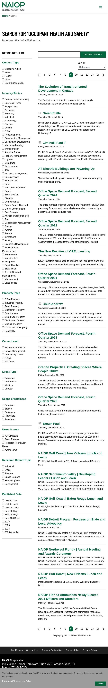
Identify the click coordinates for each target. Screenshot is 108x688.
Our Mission (17, 650)
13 (92, 75)
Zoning (7, 226)
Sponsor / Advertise (52, 650)
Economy (8, 113)
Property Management (14, 156)
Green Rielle (49, 113)
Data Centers (10, 313)
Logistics (8, 159)
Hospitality (8, 331)
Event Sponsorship (13, 83)
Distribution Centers (13, 320)
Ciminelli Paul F (52, 143)
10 (76, 75)
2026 (7, 521)
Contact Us (32, 650)
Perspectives (10, 106)
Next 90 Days (11, 514)
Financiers (8, 416)
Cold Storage (10, 212)
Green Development (13, 209)
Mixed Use (8, 163)
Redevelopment (11, 135)
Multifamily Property (13, 310)
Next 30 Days (11, 511)
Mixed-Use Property (13, 317)
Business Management (15, 173)
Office (6, 131)
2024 (7, 529)
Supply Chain (10, 180)
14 (97, 75)
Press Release (10, 439)
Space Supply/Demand (15, 205)
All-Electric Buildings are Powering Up (66, 168)
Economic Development (15, 244)
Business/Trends (11, 103)
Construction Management (16, 138)
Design (7, 127)
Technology (9, 120)
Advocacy (8, 110)
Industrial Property (12, 303)
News (6, 72)
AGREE (100, 684)
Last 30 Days (11, 500)
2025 (7, 525)
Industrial (8, 117)
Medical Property (12, 324)
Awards (7, 230)
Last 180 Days (12, 507)
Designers (8, 412)
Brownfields (9, 269)
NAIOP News (10, 436)
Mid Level (8, 361)
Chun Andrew (50, 304)
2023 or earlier (12, 532)
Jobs (5, 170)
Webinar (7, 385)
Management (10, 279)
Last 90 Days (11, 504)
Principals (8, 405)
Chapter (7, 389)
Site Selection (10, 194)
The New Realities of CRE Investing (64, 251)
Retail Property (11, 306)
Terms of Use (72, 650)
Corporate (8, 378)
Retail (6, 184)
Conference (9, 381)
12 (87, 75)
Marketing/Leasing (12, 145)
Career (7, 191)
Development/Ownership (15, 99)
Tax (5, 219)
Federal (7, 233)
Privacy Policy (90, 650)
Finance (7, 124)
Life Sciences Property (14, 327)
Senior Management (13, 351)
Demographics (10, 202)
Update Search (93, 54)
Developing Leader (13, 354)
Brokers (7, 409)
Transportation (10, 149)
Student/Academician (14, 347)
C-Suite (7, 358)
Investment (9, 237)
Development (10, 484)
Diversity (7, 198)
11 (81, 75)
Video (6, 79)
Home (5, 16)
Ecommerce (9, 254)
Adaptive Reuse (11, 152)
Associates (8, 419)
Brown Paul (49, 423)
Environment (9, 166)
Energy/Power (10, 177)
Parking (7, 240)
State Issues (9, 283)
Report (6, 76)
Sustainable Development (16, 142)
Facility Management (13, 187)
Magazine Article (11, 69)
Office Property (11, 299)
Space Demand (11, 477)
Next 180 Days (12, 518)
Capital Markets (11, 265)
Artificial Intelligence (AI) (15, 216)
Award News (9, 450)
